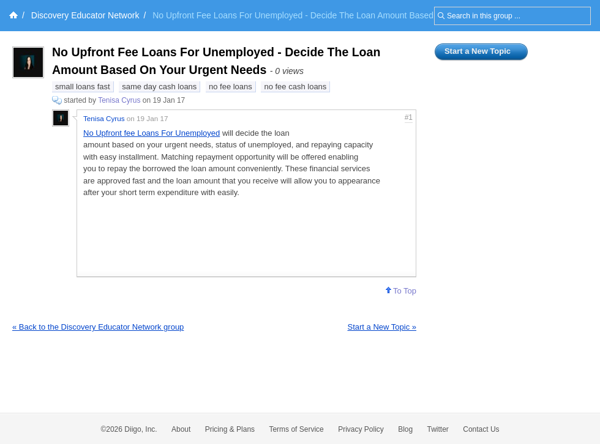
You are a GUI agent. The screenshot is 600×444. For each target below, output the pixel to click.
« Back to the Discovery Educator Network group (98, 326)
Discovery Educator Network (85, 15)
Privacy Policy (361, 429)
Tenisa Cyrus (119, 100)
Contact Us (481, 429)
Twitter (438, 429)
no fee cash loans (295, 86)
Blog (405, 429)
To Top (401, 290)
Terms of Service (296, 429)
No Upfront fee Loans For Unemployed (151, 133)
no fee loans (230, 86)
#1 (409, 117)
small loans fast (82, 86)
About (180, 429)
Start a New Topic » (382, 326)
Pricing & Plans (230, 429)
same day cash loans (159, 86)
